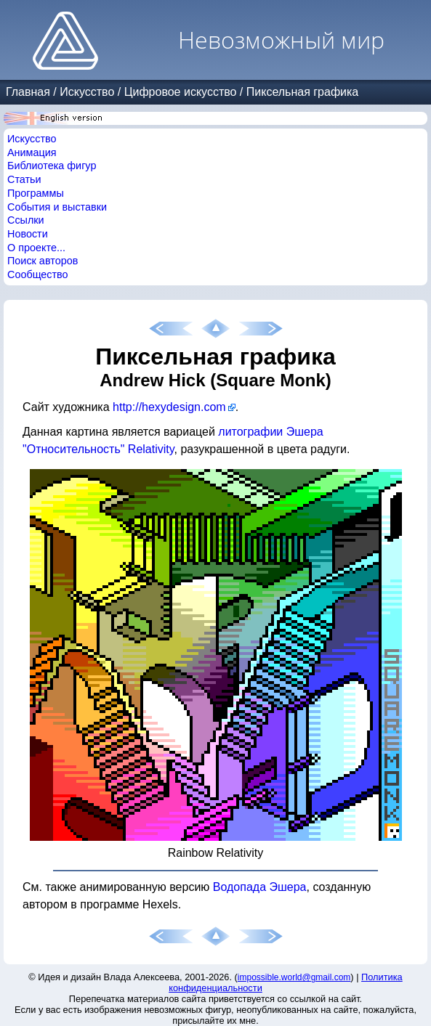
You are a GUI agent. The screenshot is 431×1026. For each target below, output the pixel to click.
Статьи (24, 179)
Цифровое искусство (180, 92)
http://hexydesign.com (169, 407)
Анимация (32, 152)
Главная (28, 92)
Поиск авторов (42, 260)
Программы (35, 193)
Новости (27, 234)
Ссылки (25, 220)
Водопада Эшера (260, 887)
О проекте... (36, 247)
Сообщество (37, 274)
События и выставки (57, 207)
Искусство (87, 92)
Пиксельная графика (302, 92)
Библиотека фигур (51, 165)
